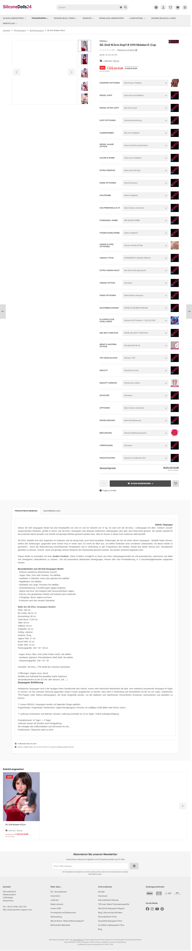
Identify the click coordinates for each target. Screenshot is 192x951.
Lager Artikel (137, 18)
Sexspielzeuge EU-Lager (163, 18)
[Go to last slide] (84, 44)
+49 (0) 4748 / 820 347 (16, 906)
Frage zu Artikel (108, 490)
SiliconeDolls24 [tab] (51, 511)
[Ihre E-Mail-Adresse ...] (90, 866)
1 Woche (116, 61)
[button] (84, 59)
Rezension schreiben (126, 50)
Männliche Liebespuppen (111, 18)
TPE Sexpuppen (40, 18)
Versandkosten (78, 940)
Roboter (88, 18)
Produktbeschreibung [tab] (26, 511)
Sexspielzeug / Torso (65, 18)
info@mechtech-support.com (19, 909)
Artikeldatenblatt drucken (27, 743)
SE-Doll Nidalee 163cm (15, 824)
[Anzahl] (104, 483)
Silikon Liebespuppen (14, 18)
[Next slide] (84, 99)
